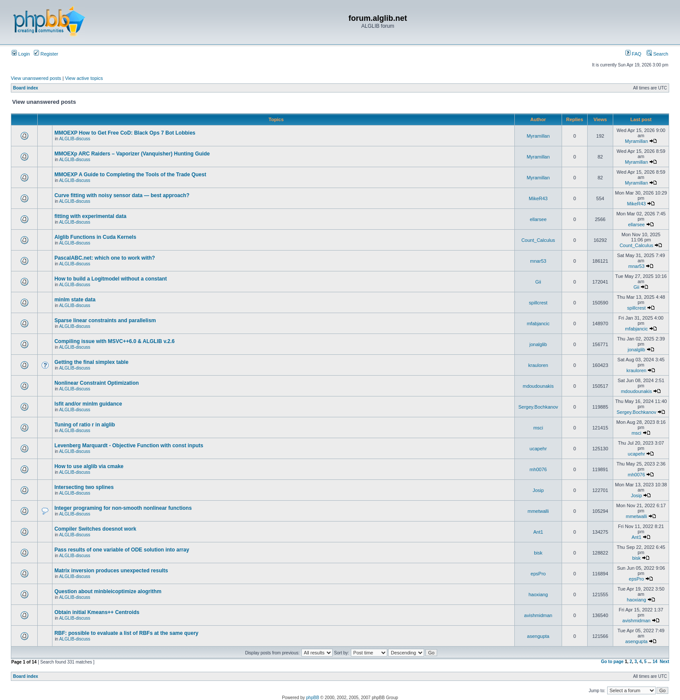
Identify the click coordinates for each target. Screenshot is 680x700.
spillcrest (538, 302)
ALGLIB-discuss (74, 138)
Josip (538, 490)
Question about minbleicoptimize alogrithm (107, 591)
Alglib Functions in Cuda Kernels (95, 237)
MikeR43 (538, 198)
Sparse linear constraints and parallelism (105, 320)
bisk (538, 552)
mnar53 (538, 261)
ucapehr (538, 448)
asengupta (538, 636)
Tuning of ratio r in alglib (84, 425)
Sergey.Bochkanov (538, 406)
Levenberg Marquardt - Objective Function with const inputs (128, 445)
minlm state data (74, 300)
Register (46, 53)
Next (664, 661)
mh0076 (538, 469)
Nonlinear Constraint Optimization (96, 383)
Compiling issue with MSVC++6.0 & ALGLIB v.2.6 (114, 341)
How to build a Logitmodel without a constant (110, 279)
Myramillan (537, 136)
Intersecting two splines (84, 487)
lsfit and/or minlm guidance (88, 404)
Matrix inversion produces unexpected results (111, 571)
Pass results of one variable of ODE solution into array (121, 550)
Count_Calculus (538, 240)
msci (538, 427)
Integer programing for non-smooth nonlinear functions (123, 508)
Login (21, 53)
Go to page (612, 661)
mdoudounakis (538, 386)
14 (655, 661)
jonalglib (538, 344)
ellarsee (538, 219)
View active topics (84, 78)
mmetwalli (538, 511)
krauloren (538, 365)
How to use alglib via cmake (88, 466)
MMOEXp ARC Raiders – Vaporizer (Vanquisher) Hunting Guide (131, 154)
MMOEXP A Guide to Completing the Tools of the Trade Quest (130, 175)
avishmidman (538, 615)
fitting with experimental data (90, 216)
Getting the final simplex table (91, 362)
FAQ (633, 53)
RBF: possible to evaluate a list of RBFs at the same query (126, 633)
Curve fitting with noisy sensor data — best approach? (121, 195)
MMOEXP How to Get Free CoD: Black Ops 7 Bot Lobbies (124, 133)
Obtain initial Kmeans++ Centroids (96, 612)
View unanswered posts (36, 78)
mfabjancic (538, 323)
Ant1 (538, 532)
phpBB (312, 697)
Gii (538, 281)
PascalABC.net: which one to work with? (104, 258)
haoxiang (538, 594)
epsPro (538, 573)
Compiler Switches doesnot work (95, 529)
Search (657, 53)
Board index (25, 88)
